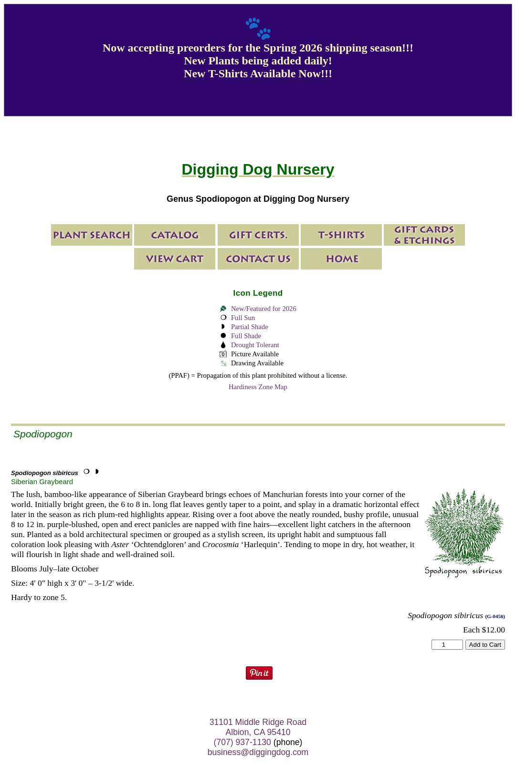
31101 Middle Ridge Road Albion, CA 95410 (258, 727)
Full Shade (246, 336)
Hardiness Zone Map (258, 387)
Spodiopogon (43, 433)
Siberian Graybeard (42, 481)
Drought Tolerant (255, 345)
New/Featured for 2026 (263, 308)
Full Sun (243, 317)
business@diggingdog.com (258, 752)
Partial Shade (249, 327)
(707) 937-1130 (242, 742)
